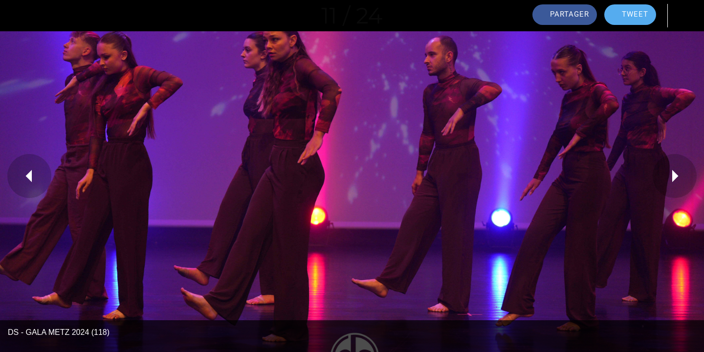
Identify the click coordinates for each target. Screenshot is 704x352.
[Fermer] (19, 16)
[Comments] (684, 15)
